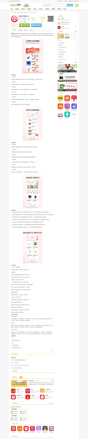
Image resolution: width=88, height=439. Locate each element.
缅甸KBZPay (61, 45)
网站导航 (77, 1)
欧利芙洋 (60, 56)
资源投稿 (60, 1)
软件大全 (35, 8)
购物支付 (26, 12)
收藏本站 (66, 1)
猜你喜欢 (26, 30)
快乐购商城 (18, 395)
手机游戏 (17, 8)
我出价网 (33, 395)
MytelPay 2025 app (62, 59)
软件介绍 (14, 30)
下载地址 (31, 30)
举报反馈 (52, 403)
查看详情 (67, 37)
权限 (49, 403)
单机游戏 (23, 8)
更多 (53, 380)
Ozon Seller (61, 49)
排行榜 (64, 8)
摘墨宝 (62, 18)
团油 (32, 389)
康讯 (60, 40)
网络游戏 (29, 8)
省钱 (24, 21)
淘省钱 (46, 395)
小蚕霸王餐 (47, 389)
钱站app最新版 (61, 54)
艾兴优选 (66, 34)
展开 (52, 350)
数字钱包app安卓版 (62, 52)
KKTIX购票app (61, 42)
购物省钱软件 (31, 380)
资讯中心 (41, 8)
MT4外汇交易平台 (62, 47)
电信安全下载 (15, 411)
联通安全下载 (24, 411)
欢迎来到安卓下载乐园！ (15, 1)
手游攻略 (47, 8)
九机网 (62, 26)
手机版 (72, 1)
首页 (12, 8)
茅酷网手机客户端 (65, 22)
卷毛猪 (17, 389)
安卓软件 (21, 12)
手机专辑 (59, 8)
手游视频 (53, 8)
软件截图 (20, 30)
